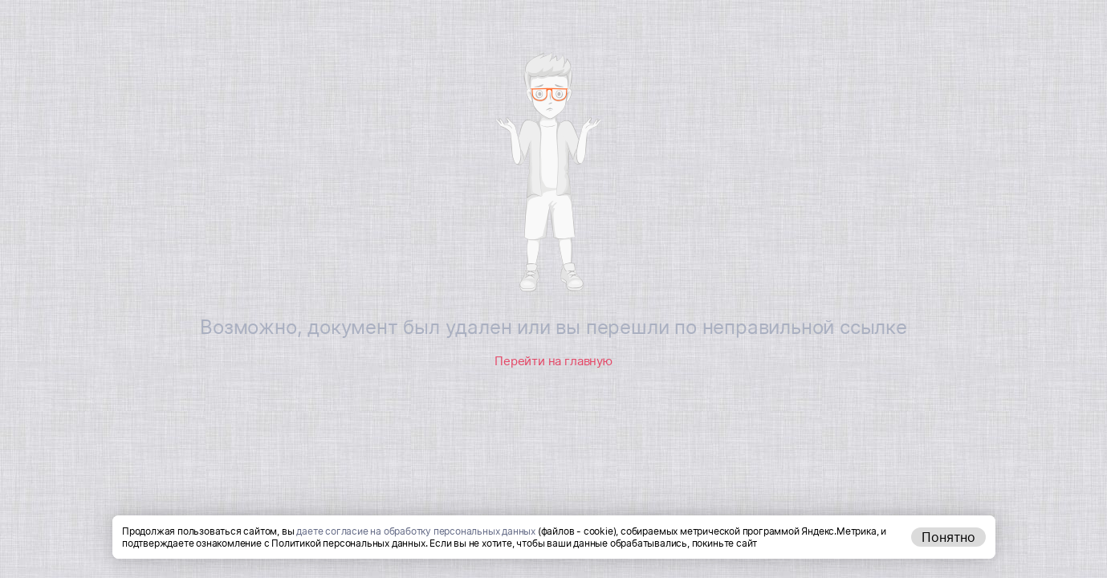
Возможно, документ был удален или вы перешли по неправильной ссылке (553, 327)
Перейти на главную (553, 360)
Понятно (948, 537)
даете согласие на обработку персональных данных (415, 531)
